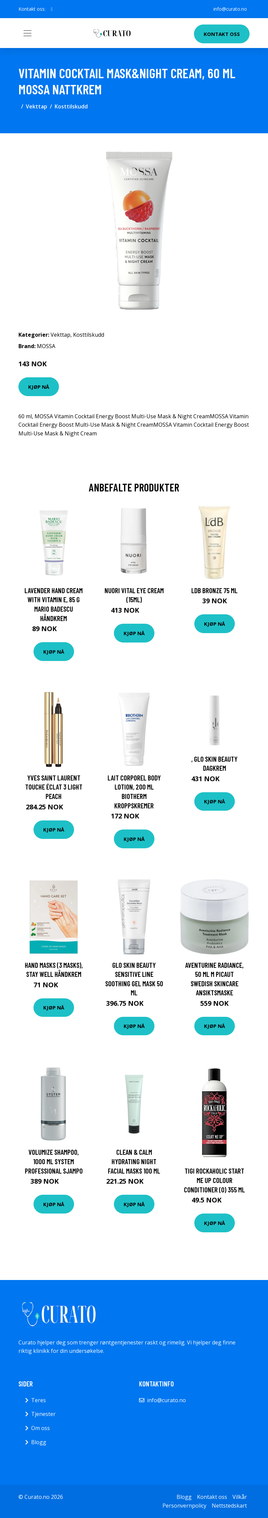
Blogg (38, 1442)
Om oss (40, 1428)
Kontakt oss (222, 34)
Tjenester (43, 1414)
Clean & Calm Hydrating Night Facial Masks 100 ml (134, 1161)
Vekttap (36, 106)
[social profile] (51, 9)
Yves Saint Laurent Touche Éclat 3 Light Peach (53, 786)
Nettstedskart (229, 1505)
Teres (38, 1400)
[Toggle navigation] (27, 33)
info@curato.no (230, 9)
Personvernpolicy (184, 1505)
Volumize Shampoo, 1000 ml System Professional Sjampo (54, 1161)
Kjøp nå (38, 386)
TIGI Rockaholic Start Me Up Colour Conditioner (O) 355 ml (214, 1180)
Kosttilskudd (71, 106)
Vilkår (239, 1497)
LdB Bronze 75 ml (214, 590)
